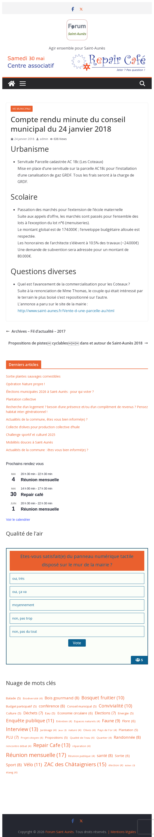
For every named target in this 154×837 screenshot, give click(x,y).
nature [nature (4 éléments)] (74, 730)
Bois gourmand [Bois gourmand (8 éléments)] (62, 698)
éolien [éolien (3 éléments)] (130, 766)
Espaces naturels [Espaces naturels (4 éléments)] (87, 721)
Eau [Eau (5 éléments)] (50, 713)
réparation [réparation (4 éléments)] (81, 746)
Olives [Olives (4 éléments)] (89, 730)
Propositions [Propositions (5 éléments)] (56, 738)
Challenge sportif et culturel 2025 (30, 434)
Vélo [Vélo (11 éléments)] (33, 764)
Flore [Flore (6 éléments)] (129, 721)
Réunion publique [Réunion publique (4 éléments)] (81, 756)
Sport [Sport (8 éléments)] (14, 765)
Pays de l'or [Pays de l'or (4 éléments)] (107, 730)
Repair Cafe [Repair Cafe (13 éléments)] (51, 745)
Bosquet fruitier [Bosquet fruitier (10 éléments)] (102, 698)
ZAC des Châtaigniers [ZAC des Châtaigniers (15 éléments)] (75, 764)
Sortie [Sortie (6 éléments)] (122, 756)
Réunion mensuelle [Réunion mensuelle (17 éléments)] (36, 755)
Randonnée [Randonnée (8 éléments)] (127, 737)
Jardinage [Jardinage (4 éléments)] (48, 730)
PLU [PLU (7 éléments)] (12, 737)
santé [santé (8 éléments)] (105, 755)
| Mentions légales (122, 832)
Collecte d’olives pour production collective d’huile (43, 427)
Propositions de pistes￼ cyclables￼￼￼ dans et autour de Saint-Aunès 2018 (78, 343)
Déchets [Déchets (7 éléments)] (33, 713)
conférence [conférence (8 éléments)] (52, 706)
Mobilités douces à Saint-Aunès (29, 442)
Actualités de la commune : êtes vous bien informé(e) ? (47, 450)
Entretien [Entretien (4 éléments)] (64, 721)
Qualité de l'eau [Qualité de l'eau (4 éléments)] (82, 737)
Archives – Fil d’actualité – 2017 (35, 331)
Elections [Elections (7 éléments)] (105, 713)
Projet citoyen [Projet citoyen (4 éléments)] (32, 737)
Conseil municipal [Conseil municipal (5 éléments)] (82, 706)
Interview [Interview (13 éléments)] (22, 729)
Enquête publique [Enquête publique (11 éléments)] (30, 720)
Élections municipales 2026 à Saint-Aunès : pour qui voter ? (50, 391)
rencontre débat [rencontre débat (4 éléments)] (18, 746)
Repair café (32, 494)
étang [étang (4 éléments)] (11, 772)
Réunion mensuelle (40, 479)
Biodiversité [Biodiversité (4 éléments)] (33, 698)
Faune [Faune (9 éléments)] (111, 721)
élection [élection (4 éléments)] (115, 765)
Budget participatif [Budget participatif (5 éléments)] (21, 706)
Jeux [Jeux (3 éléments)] (62, 730)
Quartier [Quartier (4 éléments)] (104, 737)
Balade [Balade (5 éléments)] (13, 698)
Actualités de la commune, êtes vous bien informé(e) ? (46, 419)
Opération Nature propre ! (25, 384)
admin (44, 139)
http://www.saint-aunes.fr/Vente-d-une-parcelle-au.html (66, 310)
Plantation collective (21, 399)
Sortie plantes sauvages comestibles (33, 376)
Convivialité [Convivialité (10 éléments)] (115, 706)
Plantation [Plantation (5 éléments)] (128, 730)
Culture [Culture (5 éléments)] (13, 713)
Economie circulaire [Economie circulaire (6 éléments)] (75, 713)
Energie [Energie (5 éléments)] (126, 713)
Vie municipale (21, 108)
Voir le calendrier (18, 519)
